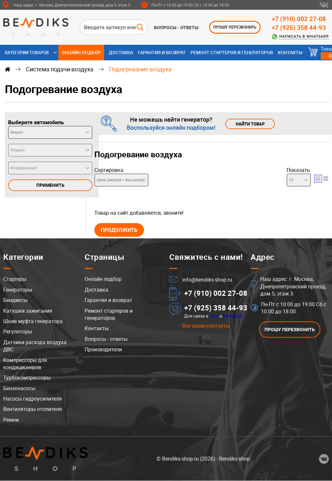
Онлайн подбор (81, 52)
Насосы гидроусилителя (32, 399)
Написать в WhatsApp (304, 36)
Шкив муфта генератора (33, 321)
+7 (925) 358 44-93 (299, 27)
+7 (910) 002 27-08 (299, 19)
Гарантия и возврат (162, 52)
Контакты (290, 52)
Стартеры (14, 279)
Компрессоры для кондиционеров (25, 363)
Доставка (121, 52)
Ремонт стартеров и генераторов (232, 52)
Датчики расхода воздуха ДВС (34, 346)
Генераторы (17, 290)
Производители (103, 349)
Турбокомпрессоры (27, 377)
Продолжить (121, 230)
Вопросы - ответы (176, 27)
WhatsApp (232, 316)
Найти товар (251, 124)
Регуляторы (17, 331)
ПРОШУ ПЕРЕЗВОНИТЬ (234, 27)
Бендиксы (15, 300)
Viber (214, 316)
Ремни (11, 420)
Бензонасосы (19, 388)
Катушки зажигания (27, 311)
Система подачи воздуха (59, 69)
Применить (50, 185)
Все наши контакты (206, 326)
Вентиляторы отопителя (32, 409)
